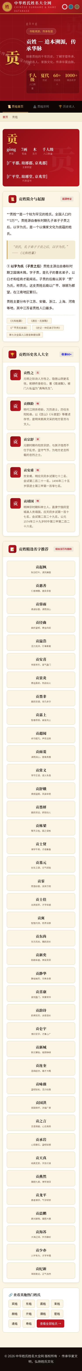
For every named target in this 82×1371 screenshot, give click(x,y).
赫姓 (15, 1314)
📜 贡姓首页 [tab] (15, 106)
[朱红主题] (64, 6)
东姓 (29, 1304)
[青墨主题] (70, 6)
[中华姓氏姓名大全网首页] (31, 7)
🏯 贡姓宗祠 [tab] (41, 106)
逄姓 (15, 1323)
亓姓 (29, 1314)
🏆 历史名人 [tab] (67, 106)
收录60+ (66, 354)
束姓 (57, 1304)
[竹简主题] (77, 6)
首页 (5, 117)
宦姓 (57, 1314)
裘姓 (43, 1304)
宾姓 (15, 1304)
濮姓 (43, 1314)
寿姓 (29, 1323)
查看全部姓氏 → (50, 1323)
